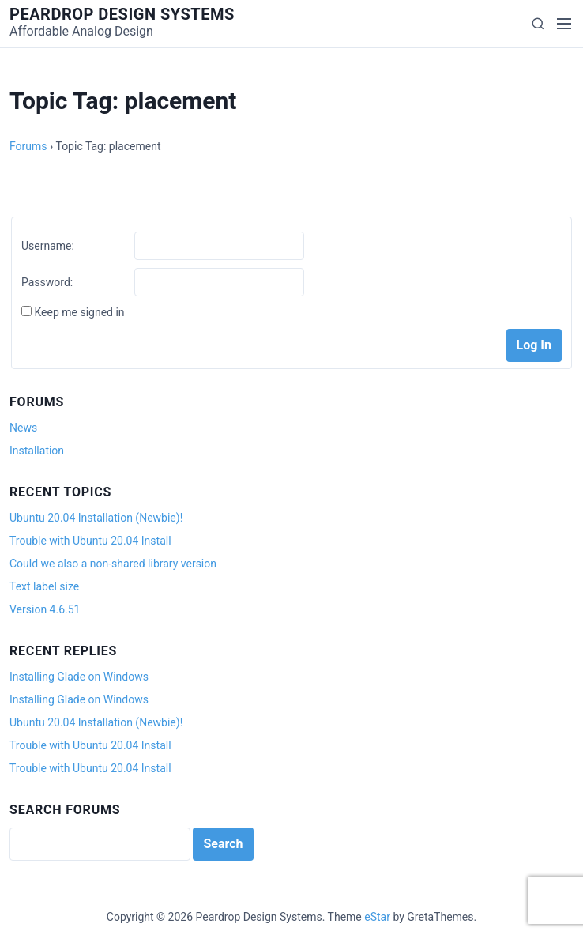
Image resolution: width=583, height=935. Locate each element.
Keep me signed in (79, 312)
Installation (36, 450)
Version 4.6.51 (44, 609)
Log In (534, 345)
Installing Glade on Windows (79, 676)
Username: (47, 245)
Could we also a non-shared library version (112, 563)
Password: (47, 282)
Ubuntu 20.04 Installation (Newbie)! (95, 517)
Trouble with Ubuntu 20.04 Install (90, 540)
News (23, 427)
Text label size (44, 586)
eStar (377, 916)
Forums (28, 146)
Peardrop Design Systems (122, 14)
